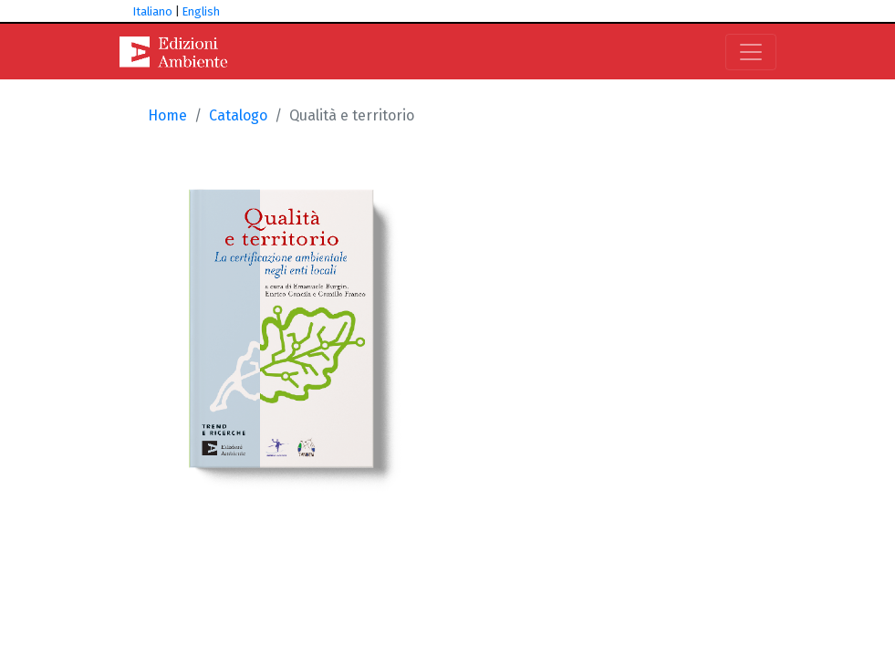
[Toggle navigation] (750, 52)
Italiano (152, 11)
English (201, 11)
